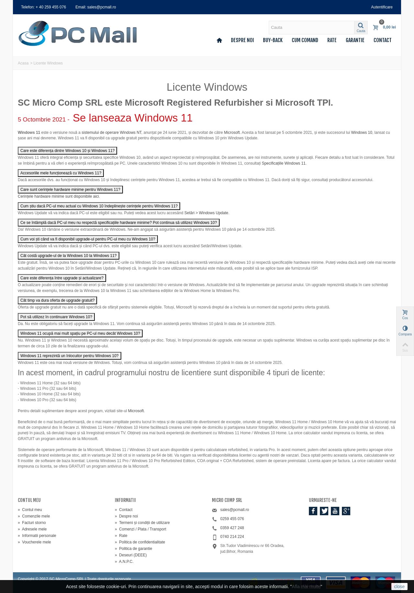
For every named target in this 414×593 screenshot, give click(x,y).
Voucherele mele (34, 542)
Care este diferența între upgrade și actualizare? (62, 278)
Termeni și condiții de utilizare (142, 522)
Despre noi (242, 40)
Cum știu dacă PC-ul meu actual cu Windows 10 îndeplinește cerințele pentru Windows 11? (99, 206)
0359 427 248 (232, 528)
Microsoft (232, 132)
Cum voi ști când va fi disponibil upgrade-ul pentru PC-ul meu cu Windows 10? (87, 239)
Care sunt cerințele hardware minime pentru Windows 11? (70, 189)
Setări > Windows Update (206, 213)
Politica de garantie (133, 548)
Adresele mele (32, 529)
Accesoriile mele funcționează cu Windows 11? (60, 173)
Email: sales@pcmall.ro (95, 7)
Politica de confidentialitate (140, 542)
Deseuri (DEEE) (131, 555)
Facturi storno (32, 522)
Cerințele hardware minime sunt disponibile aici (58, 196)
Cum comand (305, 40)
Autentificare (382, 7)
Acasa (23, 63)
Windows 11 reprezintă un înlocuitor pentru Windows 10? (69, 356)
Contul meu (30, 509)
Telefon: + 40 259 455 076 (43, 7)
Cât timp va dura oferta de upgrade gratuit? (57, 300)
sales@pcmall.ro (234, 509)
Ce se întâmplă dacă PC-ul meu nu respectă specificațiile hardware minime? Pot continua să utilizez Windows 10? (118, 222)
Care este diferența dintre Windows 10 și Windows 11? (67, 150)
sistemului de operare (100, 132)
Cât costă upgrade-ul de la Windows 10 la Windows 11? (68, 255)
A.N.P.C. (124, 561)
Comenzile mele (34, 516)
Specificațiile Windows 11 (283, 163)
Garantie (355, 40)
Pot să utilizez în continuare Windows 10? (56, 317)
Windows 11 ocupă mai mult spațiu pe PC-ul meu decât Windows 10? (80, 333)
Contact (383, 40)
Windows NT (130, 132)
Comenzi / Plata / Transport (140, 529)
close (399, 586)
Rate (332, 40)
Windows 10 (361, 132)
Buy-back (273, 40)
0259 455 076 (232, 519)
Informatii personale (37, 535)
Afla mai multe (306, 586)
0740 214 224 (232, 536)
